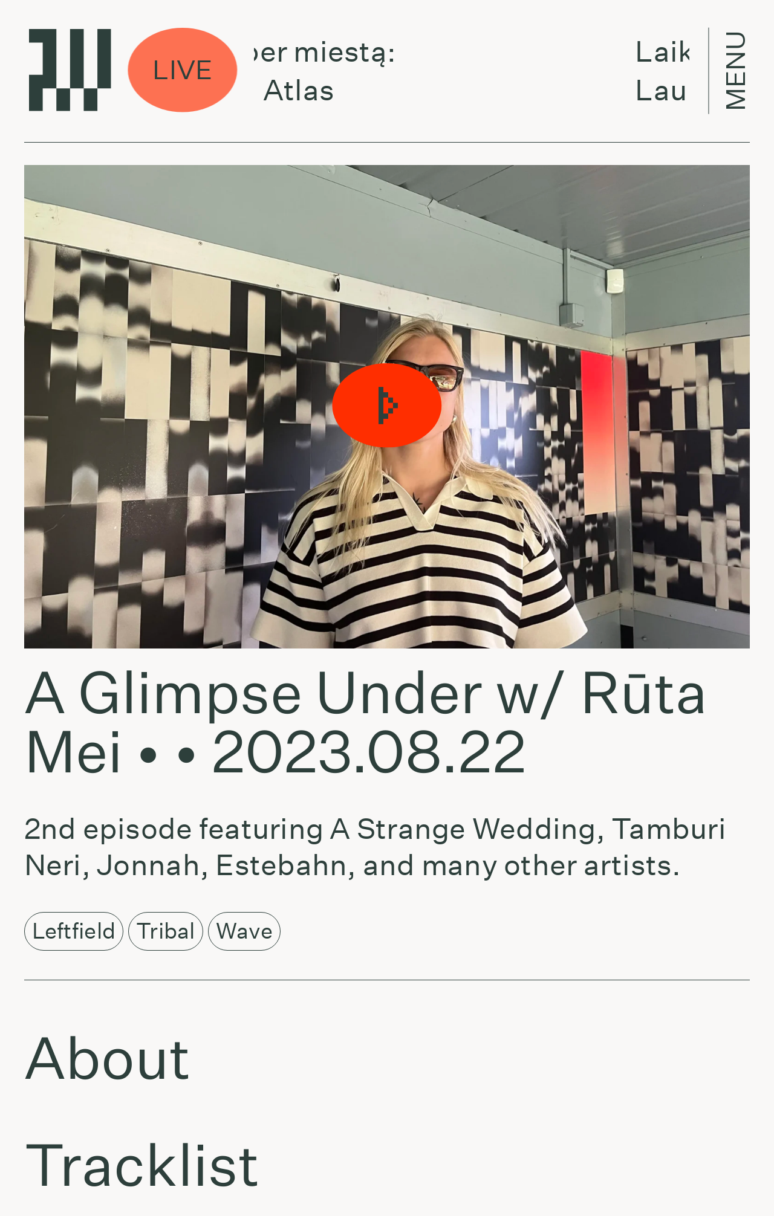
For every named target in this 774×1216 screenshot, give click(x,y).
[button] (387, 406)
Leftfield (73, 930)
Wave (244, 930)
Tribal (165, 930)
